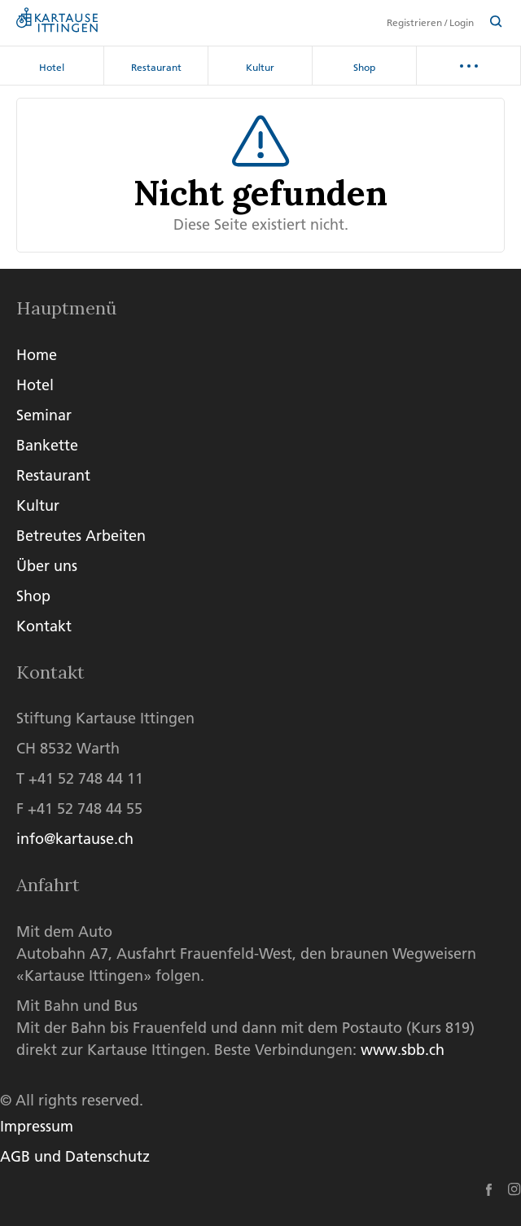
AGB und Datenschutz (75, 1156)
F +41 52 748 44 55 (79, 808)
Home (36, 354)
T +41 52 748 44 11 (79, 778)
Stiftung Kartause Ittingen (105, 718)
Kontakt (44, 626)
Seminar (44, 415)
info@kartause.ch (75, 838)
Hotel (51, 67)
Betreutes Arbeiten (81, 535)
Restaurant (156, 67)
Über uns (46, 565)
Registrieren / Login (430, 23)
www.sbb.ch (402, 1049)
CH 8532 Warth (68, 748)
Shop (364, 67)
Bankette (47, 445)
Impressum (36, 1126)
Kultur (260, 67)
